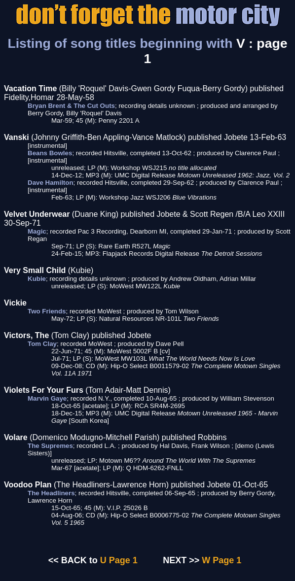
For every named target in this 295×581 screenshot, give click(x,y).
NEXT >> (181, 560)
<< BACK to (73, 560)
